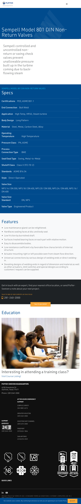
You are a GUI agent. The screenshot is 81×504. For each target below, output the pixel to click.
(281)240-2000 (13, 393)
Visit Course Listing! (11, 376)
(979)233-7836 (22, 431)
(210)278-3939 (22, 439)
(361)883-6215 (22, 408)
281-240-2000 (11, 297)
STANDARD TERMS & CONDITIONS (37, 496)
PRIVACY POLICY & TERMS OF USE (13, 496)
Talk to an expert (40, 304)
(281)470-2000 (22, 424)
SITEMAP (53, 496)
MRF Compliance (7, 497)
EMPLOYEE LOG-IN (64, 496)
